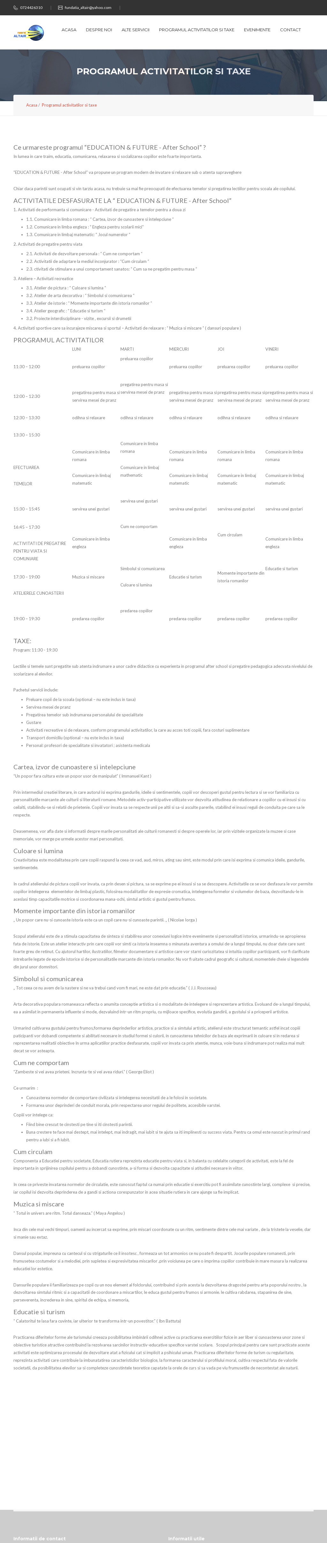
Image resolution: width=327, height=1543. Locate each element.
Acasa (69, 30)
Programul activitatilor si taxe (196, 30)
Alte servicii (135, 30)
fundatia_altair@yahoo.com (88, 7)
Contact (290, 30)
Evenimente (257, 30)
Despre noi (99, 30)
